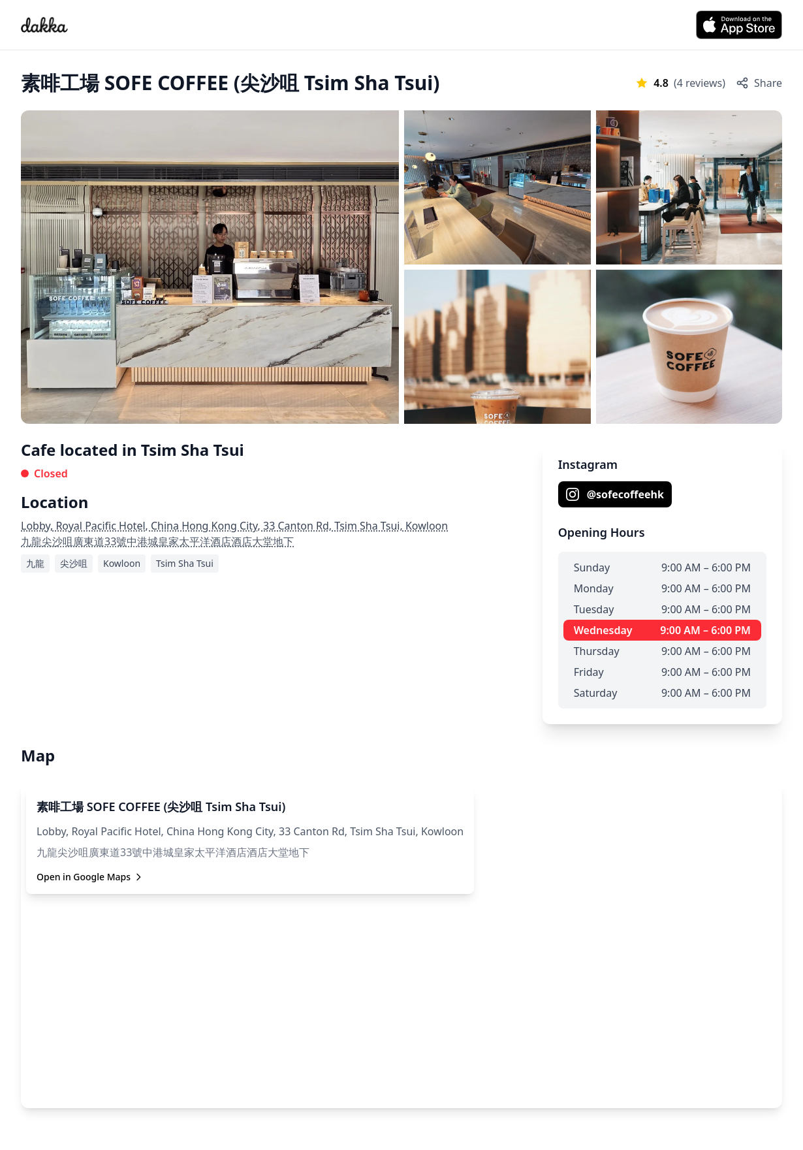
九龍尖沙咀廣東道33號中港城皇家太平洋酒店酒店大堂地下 (157, 541)
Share (759, 83)
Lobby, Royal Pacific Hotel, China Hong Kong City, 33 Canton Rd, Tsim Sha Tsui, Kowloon (234, 526)
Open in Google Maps (90, 876)
